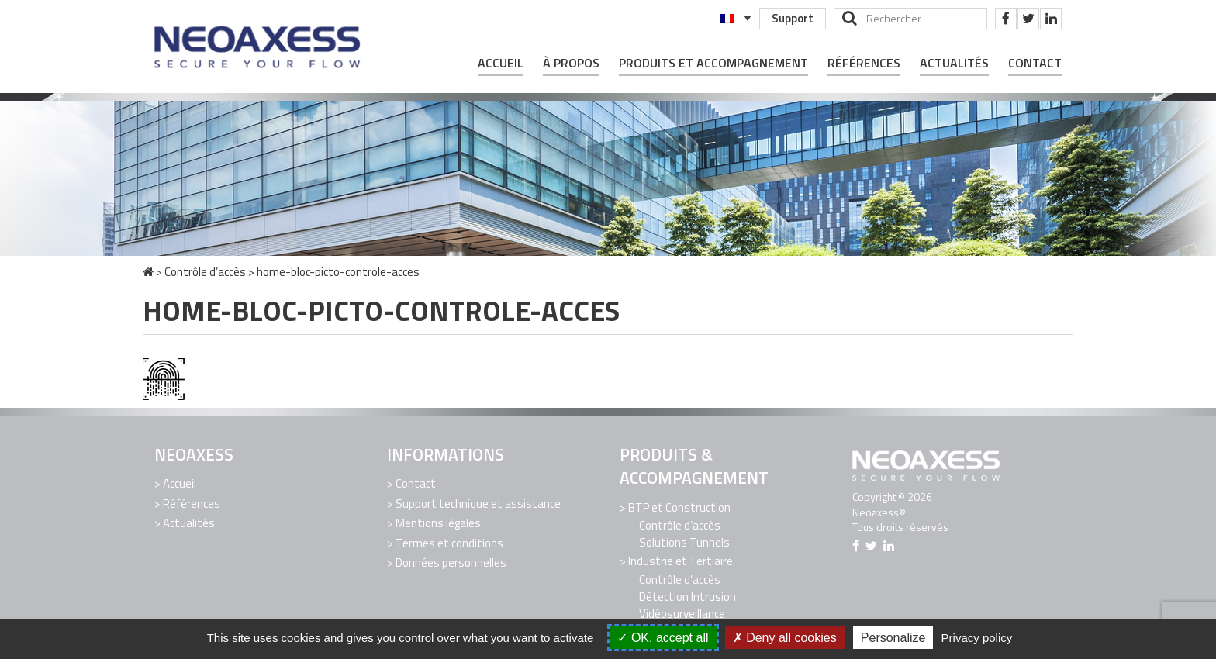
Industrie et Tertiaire (680, 561)
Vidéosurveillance (682, 614)
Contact (1035, 63)
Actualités (954, 63)
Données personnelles (451, 562)
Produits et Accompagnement (713, 63)
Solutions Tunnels (684, 542)
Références (863, 63)
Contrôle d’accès (205, 272)
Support (793, 18)
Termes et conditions (449, 543)
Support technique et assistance (478, 503)
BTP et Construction (679, 507)
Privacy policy (977, 637)
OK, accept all (662, 637)
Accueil (500, 63)
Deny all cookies (785, 637)
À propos (571, 63)
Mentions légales (438, 523)
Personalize (893, 637)
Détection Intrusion (687, 597)
